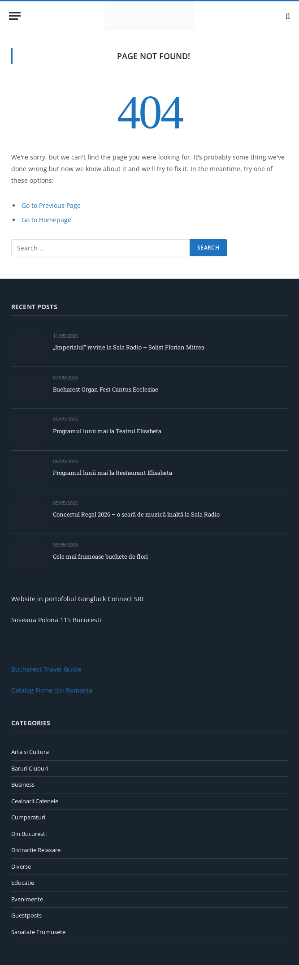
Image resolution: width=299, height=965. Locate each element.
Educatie (22, 883)
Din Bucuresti (29, 834)
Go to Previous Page (51, 205)
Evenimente (27, 899)
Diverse (21, 866)
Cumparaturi (28, 817)
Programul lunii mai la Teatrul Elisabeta (107, 431)
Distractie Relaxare (36, 850)
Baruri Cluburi (29, 768)
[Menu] (15, 16)
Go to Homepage (46, 219)
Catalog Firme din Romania (51, 690)
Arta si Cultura (30, 752)
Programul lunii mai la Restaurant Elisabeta (112, 473)
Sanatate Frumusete (38, 932)
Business (23, 784)
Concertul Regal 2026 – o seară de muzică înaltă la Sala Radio (136, 514)
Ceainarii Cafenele (34, 801)
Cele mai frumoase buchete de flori (100, 556)
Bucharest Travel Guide (46, 669)
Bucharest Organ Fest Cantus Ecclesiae (105, 389)
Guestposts (26, 915)
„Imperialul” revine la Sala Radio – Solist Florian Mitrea (128, 347)
